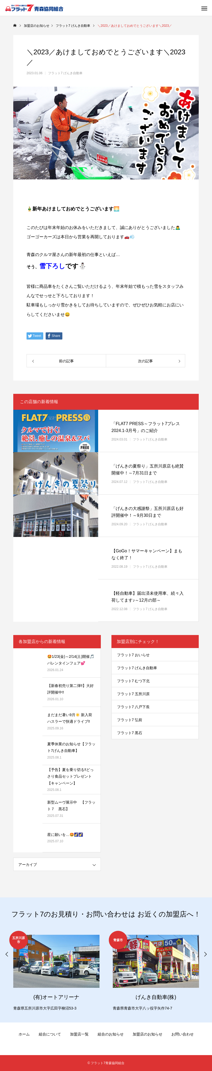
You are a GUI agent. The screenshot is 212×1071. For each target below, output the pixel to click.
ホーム (24, 1034)
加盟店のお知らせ (147, 1034)
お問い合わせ (182, 1034)
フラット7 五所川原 (133, 694)
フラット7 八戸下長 (133, 707)
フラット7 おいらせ (133, 655)
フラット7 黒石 (129, 733)
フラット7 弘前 (129, 720)
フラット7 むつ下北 (133, 681)
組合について (50, 1034)
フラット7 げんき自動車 (65, 73)
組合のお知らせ (111, 1034)
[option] (56, 971)
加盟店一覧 (79, 1034)
